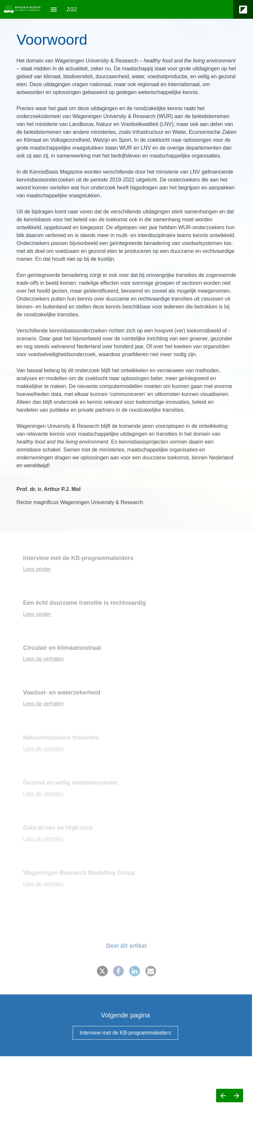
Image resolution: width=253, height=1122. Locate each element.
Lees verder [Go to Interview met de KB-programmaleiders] (37, 569)
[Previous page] (223, 1095)
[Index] (53, 9)
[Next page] (236, 1095)
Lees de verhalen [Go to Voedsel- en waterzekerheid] (43, 703)
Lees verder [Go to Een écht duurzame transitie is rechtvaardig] (37, 614)
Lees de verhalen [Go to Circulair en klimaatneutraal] (43, 659)
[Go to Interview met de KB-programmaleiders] (120, 1033)
